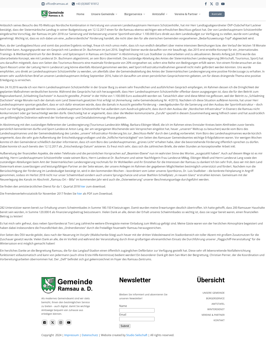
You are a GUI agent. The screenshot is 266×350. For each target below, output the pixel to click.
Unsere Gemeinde (104, 14)
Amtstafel (160, 14)
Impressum (71, 335)
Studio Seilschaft (136, 335)
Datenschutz (90, 335)
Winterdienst (216, 309)
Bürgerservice (134, 14)
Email (122, 314)
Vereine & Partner (188, 14)
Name (123, 306)
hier (83, 186)
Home (80, 14)
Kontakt (217, 14)
